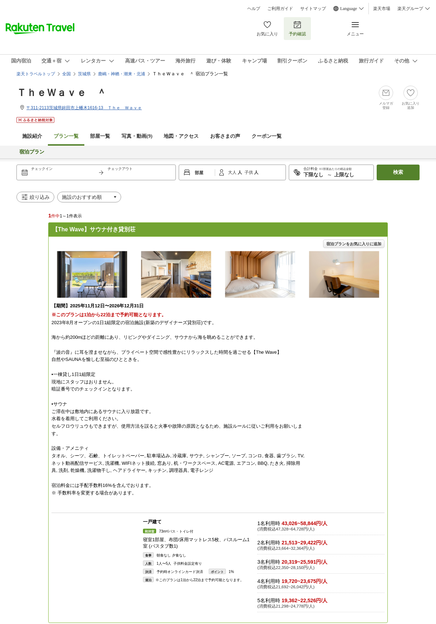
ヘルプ (253, 8)
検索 (398, 172)
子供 (249, 172)
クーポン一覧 (267, 136)
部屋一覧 (100, 136)
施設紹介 (32, 136)
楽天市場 (381, 8)
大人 (233, 172)
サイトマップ (313, 8)
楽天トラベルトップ (35, 73)
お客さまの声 (225, 136)
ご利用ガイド (280, 8)
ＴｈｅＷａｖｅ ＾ (61, 92)
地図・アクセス (181, 136)
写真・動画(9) (137, 136)
